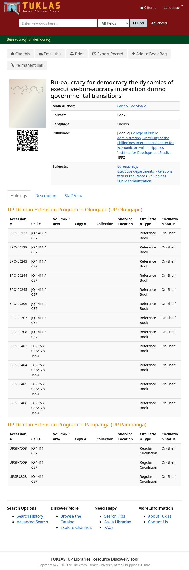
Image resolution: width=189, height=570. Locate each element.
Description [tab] (45, 195)
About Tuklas (160, 516)
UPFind (16, 6)
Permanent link (27, 65)
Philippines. (158, 176)
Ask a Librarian (117, 521)
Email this (50, 54)
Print (77, 54)
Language (173, 7)
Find (138, 23)
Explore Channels (76, 527)
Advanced (159, 23)
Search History (30, 516)
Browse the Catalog (70, 519)
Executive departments (135, 171)
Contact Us (158, 521)
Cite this (20, 54)
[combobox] (58, 23)
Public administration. (134, 181)
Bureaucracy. (127, 166)
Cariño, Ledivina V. (132, 106)
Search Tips (114, 516)
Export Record (107, 54)
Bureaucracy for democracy (29, 39)
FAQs (109, 527)
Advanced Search (32, 521)
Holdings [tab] (19, 195)
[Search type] (113, 23)
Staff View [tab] (74, 195)
